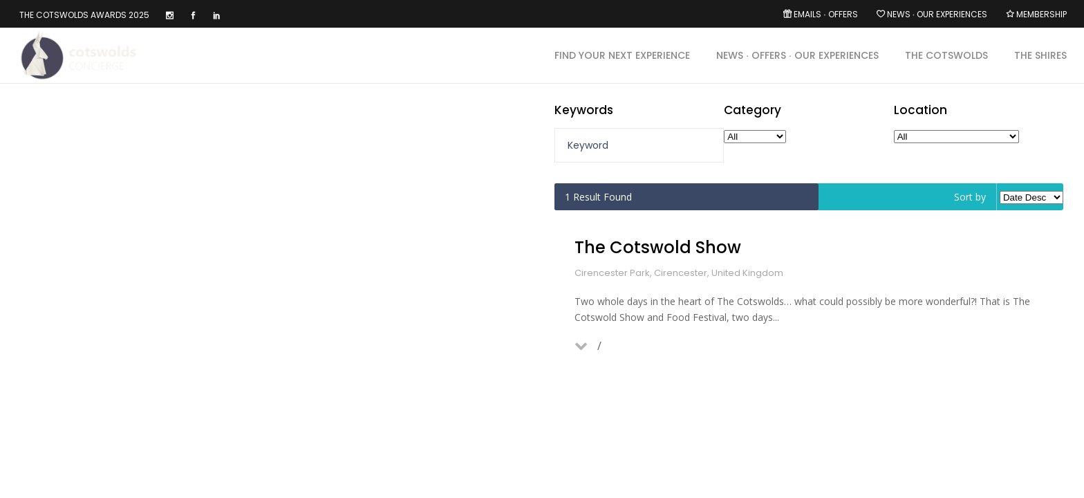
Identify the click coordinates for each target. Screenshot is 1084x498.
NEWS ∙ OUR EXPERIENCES (937, 14)
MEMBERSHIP (1041, 14)
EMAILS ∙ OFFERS (825, 14)
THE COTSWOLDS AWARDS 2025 (84, 15)
